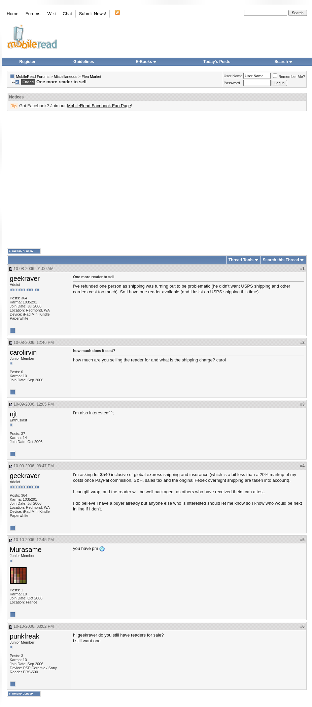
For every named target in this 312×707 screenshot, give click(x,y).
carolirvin (23, 352)
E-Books (146, 61)
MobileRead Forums (32, 77)
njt (13, 414)
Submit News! (92, 13)
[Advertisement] (63, 180)
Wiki (51, 13)
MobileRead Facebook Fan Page (99, 105)
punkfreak (24, 636)
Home (13, 13)
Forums (33, 13)
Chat (67, 13)
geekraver (25, 278)
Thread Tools (241, 260)
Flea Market (91, 77)
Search (284, 61)
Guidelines (83, 61)
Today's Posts (216, 61)
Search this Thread (281, 260)
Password (232, 83)
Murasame (25, 549)
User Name (233, 76)
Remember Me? (289, 77)
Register (27, 61)
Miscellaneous (65, 77)
